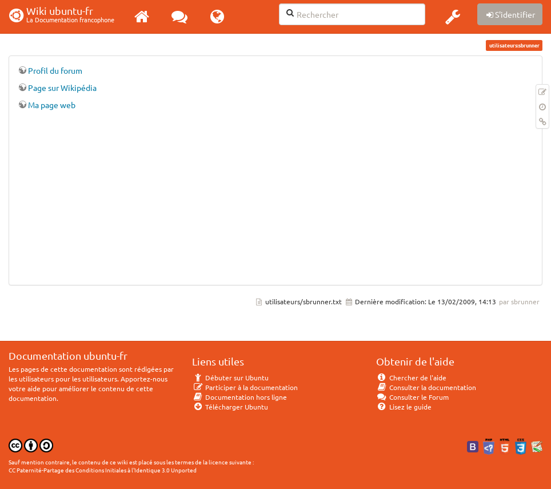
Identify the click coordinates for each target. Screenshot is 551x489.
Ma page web (51, 105)
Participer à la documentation (245, 387)
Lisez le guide (404, 406)
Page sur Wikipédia (62, 87)
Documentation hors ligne (239, 396)
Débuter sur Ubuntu (230, 377)
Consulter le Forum (412, 396)
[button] (453, 16)
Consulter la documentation (426, 387)
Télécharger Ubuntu (230, 406)
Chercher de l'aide (411, 377)
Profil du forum (55, 70)
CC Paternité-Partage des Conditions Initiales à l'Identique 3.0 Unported (103, 470)
